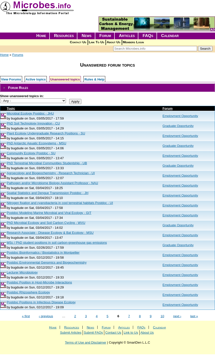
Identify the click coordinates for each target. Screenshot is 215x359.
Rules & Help (94, 79)
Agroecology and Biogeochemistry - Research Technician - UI (51, 173)
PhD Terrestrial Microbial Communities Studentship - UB (47, 163)
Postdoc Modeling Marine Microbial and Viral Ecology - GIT (49, 213)
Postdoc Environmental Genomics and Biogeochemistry (47, 262)
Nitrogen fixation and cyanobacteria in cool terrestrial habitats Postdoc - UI (60, 203)
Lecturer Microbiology (22, 272)
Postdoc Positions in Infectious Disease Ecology (41, 302)
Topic (11, 108)
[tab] (107, 87)
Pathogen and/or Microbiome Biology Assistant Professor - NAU (52, 183)
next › (177, 316)
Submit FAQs (93, 332)
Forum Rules (18, 88)
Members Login (133, 42)
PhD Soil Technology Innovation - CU (33, 123)
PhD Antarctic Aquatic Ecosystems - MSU (36, 143)
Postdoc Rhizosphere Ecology (28, 292)
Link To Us (96, 42)
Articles (127, 35)
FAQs (148, 35)
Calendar (170, 35)
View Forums (11, 79)
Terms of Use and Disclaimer (85, 342)
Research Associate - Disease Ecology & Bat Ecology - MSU (50, 233)
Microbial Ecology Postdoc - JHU (30, 113)
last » (194, 316)
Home (41, 35)
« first (26, 316)
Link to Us (131, 332)
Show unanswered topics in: (22, 96)
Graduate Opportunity (178, 126)
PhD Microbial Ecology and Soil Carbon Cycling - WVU (46, 223)
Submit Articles (70, 332)
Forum (105, 35)
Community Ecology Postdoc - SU (31, 153)
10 (162, 316)
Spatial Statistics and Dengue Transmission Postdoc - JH (47, 193)
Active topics (36, 79)
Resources (64, 35)
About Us (113, 42)
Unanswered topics (65, 79)
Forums (17, 55)
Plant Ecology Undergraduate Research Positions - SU (46, 133)
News (87, 35)
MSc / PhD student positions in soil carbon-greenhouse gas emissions (57, 242)
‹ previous (46, 316)
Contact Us (78, 42)
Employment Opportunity (180, 116)
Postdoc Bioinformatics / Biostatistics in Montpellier (43, 252)
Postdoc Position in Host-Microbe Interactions (39, 282)
